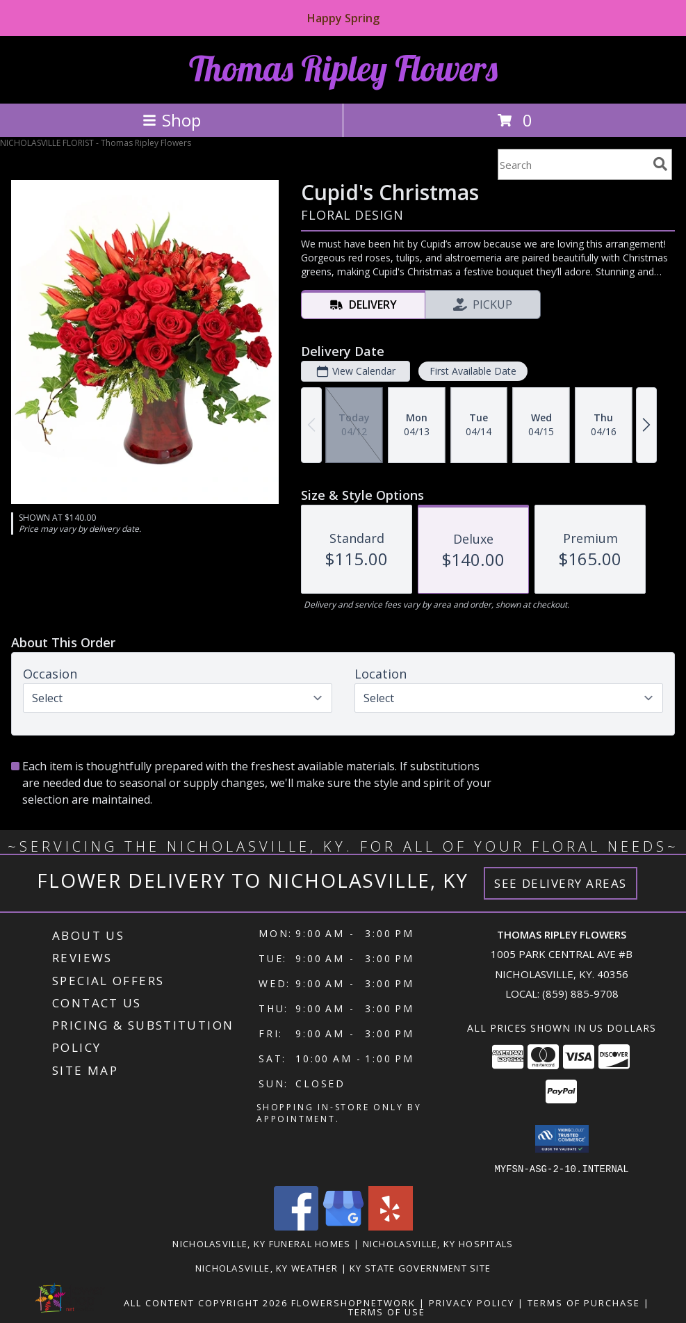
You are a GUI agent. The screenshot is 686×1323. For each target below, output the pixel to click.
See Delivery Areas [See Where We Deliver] (560, 883)
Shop (171, 119)
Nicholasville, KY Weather (266, 1267)
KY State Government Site (420, 1267)
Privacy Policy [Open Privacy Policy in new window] (471, 1302)
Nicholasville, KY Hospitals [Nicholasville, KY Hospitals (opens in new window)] (438, 1243)
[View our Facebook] (296, 1226)
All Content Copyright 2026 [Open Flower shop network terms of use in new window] (206, 1302)
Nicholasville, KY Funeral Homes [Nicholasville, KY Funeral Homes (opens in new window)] (261, 1243)
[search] (660, 164)
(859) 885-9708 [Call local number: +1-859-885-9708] (580, 993)
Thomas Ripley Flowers (343, 68)
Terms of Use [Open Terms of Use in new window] (386, 1311)
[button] (562, 1139)
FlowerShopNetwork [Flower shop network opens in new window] (353, 1302)
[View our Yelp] (390, 1226)
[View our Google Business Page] (343, 1226)
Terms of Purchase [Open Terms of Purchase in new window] (584, 1302)
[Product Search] (572, 164)
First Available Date (473, 371)
